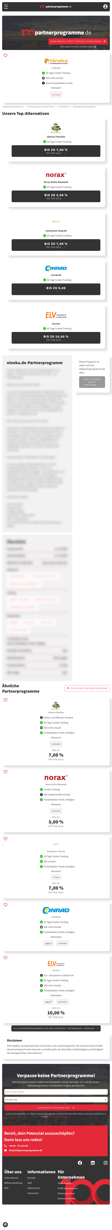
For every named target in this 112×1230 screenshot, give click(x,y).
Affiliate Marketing (13, 1182)
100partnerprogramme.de (13, 107)
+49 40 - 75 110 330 (16, 1146)
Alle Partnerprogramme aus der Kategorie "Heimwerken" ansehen (56, 1028)
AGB (29, 1182)
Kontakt (31, 1177)
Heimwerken (64, 107)
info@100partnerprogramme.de (23, 1150)
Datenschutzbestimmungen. (59, 1116)
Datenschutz (33, 1188)
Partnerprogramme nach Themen (41, 107)
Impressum (33, 1193)
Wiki (6, 1188)
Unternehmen (11, 1177)
